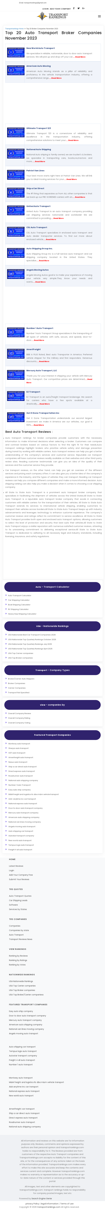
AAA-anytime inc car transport (22, 799)
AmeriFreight (33, 349)
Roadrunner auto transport (20, 776)
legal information (49, 1203)
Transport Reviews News (20, 939)
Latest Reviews (16, 866)
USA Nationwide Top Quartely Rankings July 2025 (30, 644)
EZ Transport (33, 391)
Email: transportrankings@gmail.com (32, 3)
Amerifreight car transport (22, 1108)
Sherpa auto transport (18, 748)
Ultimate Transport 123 (38, 128)
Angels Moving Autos (37, 269)
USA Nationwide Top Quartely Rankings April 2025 (30, 648)
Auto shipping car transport (20, 831)
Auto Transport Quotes (20, 896)
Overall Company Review (19, 713)
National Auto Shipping (38, 149)
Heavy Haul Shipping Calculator (22, 614)
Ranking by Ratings (18, 960)
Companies (14, 925)
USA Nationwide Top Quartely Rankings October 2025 (32, 639)
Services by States (18, 909)
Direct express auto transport (21, 771)
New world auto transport (19, 840)
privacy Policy (33, 1203)
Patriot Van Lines (35, 170)
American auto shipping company (23, 817)
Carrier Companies (17, 688)
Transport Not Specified (18, 692)
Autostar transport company (21, 835)
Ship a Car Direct (35, 188)
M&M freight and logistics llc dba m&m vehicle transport (33, 794)
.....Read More (79, 57)
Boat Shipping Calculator (19, 604)
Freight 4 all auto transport (20, 849)
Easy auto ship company (19, 789)
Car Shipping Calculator (19, 600)
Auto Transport (16, 934)
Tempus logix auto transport (21, 845)
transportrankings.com (48, 1207)
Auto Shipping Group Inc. (39, 248)
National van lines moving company (24, 822)
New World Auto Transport (40, 48)
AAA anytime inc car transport (23, 1086)
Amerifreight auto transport (20, 757)
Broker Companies (16, 683)
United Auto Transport (38, 206)
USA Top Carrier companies (20, 653)
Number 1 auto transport (21, 1064)
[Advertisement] (51, 103)
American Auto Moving (38, 66)
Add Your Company (60, 9)
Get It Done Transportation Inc (42, 413)
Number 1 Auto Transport (39, 328)
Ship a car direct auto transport (22, 766)
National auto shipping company (23, 780)
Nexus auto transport (17, 762)
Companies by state (19, 930)
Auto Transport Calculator (19, 595)
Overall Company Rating (19, 718)
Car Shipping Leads (18, 900)
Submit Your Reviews (19, 879)
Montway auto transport (19, 743)
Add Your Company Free (21, 875)
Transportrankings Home (14, 29)
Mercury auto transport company (23, 812)
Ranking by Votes (17, 964)
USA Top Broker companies (20, 658)
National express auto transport (22, 803)
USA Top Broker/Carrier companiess (26, 994)
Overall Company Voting (19, 722)
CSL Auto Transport (36, 227)
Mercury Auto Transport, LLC (41, 370)
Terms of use (67, 1203)
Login (45, 9)
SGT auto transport (16, 753)
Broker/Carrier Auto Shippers (21, 678)
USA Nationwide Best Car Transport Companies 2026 (32, 634)
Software (13, 904)
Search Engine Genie (42, 1198)
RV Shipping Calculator (18, 609)
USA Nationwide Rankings (21, 981)
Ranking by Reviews (18, 955)
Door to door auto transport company (25, 808)
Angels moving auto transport (21, 826)
